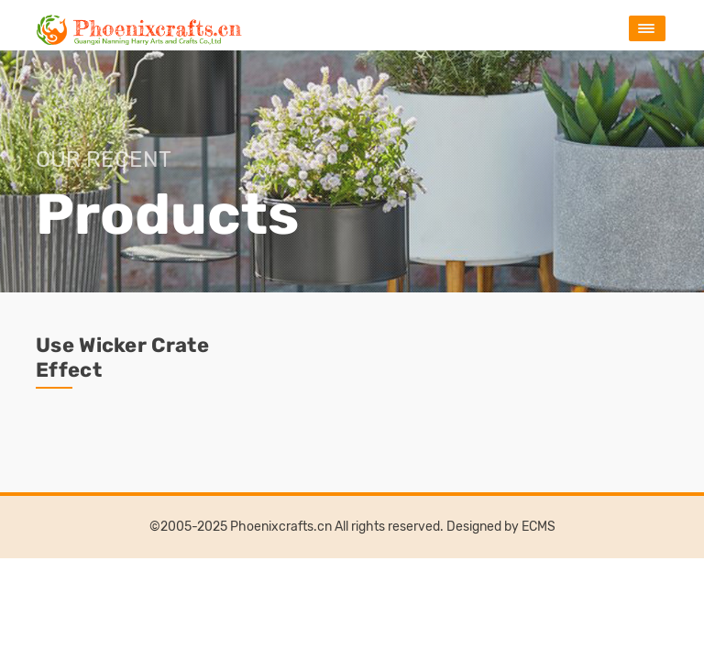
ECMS (539, 526)
